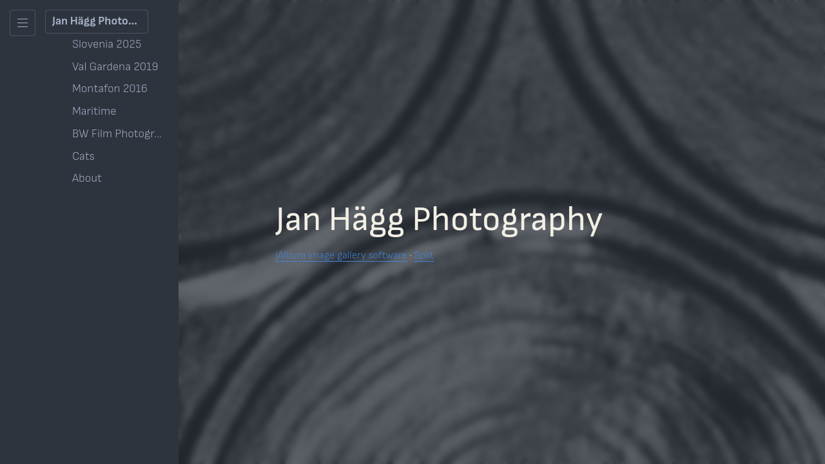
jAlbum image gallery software (341, 255)
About (87, 178)
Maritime (94, 111)
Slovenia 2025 (106, 44)
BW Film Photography (120, 133)
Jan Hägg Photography (100, 21)
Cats (83, 156)
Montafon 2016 (110, 88)
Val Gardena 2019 (115, 66)
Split (424, 255)
